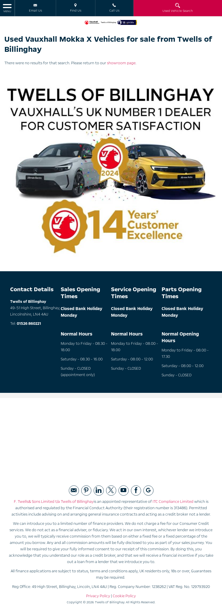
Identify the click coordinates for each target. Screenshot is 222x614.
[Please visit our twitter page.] (111, 490)
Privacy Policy (98, 596)
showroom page (121, 63)
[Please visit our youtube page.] (124, 490)
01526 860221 (29, 323)
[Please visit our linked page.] (99, 490)
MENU (7, 8)
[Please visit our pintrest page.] (86, 490)
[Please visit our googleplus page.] (148, 490)
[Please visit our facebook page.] (136, 490)
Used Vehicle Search (177, 8)
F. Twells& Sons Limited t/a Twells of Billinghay (54, 501)
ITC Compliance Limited (173, 501)
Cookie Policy (124, 596)
